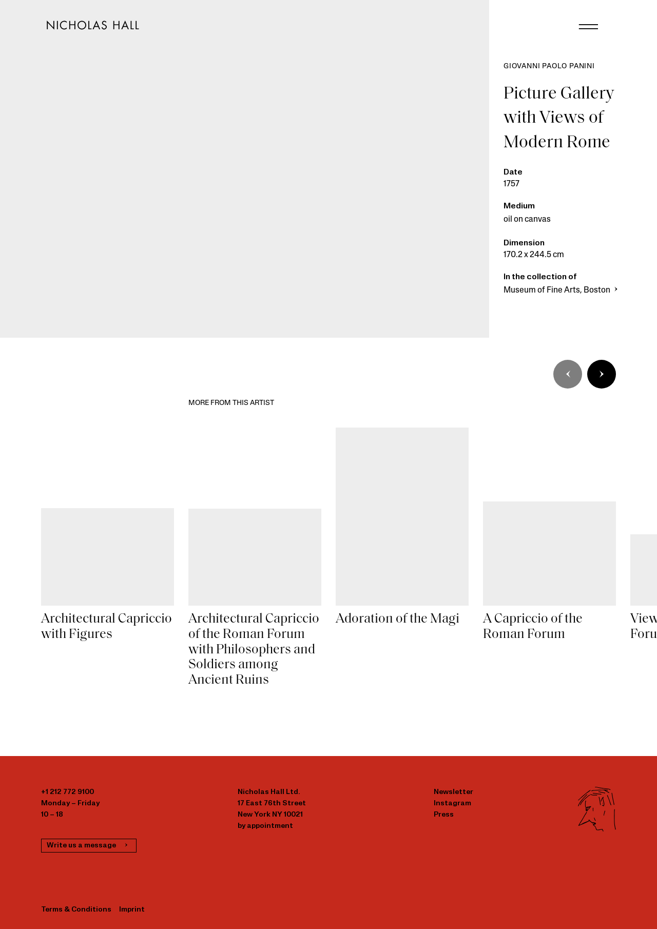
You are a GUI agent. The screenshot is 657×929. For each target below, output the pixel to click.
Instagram (452, 803)
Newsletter (453, 792)
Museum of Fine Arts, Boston (562, 290)
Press (444, 815)
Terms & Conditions (76, 910)
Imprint (132, 910)
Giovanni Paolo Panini (549, 66)
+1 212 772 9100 (67, 792)
